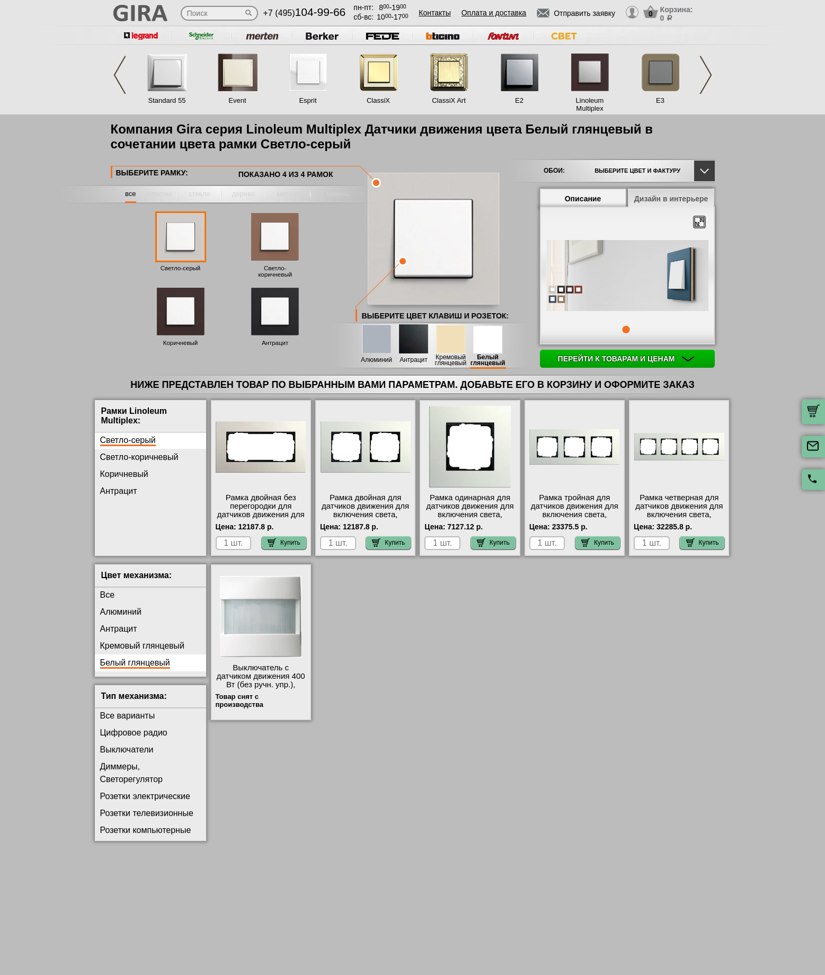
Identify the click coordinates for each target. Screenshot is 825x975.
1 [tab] (625, 329)
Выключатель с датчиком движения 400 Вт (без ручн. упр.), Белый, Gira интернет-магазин (261, 684)
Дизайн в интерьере (671, 198)
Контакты (434, 12)
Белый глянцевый (488, 360)
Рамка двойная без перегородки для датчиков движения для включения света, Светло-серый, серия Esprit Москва (261, 518)
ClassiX (378, 100)
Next (705, 75)
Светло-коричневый (275, 271)
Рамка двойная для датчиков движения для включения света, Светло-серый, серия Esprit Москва (365, 514)
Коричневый (180, 343)
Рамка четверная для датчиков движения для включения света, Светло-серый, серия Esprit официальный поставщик (679, 518)
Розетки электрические (145, 796)
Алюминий (376, 360)
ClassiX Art (449, 100)
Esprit (307, 100)
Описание (583, 198)
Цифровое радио (133, 732)
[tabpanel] (627, 276)
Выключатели (127, 749)
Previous (119, 75)
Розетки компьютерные (145, 830)
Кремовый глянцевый (450, 360)
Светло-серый (181, 268)
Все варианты (127, 715)
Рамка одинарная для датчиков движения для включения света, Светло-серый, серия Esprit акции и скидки (469, 514)
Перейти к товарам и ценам (626, 358)
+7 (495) (304, 12)
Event (237, 100)
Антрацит (275, 343)
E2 (519, 100)
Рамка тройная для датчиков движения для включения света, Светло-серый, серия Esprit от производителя (574, 514)
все (130, 194)
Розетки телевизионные (146, 813)
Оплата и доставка (494, 12)
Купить (284, 542)
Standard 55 (167, 100)
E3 (660, 100)
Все (107, 594)
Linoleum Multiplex (590, 104)
